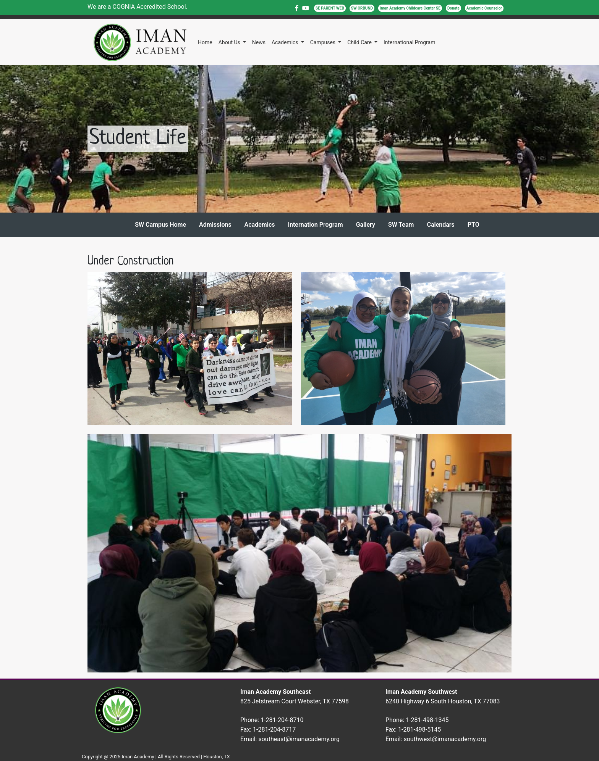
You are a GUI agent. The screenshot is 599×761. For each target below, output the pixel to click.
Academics (286, 42)
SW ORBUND (362, 8)
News (259, 42)
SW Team (401, 224)
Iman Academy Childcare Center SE (410, 8)
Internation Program (315, 224)
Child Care (360, 42)
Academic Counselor (484, 8)
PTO (473, 224)
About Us (230, 42)
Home (205, 42)
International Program (409, 42)
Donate (453, 8)
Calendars (440, 224)
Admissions (215, 224)
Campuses (323, 42)
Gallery (365, 224)
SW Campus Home (160, 224)
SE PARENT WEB (330, 8)
